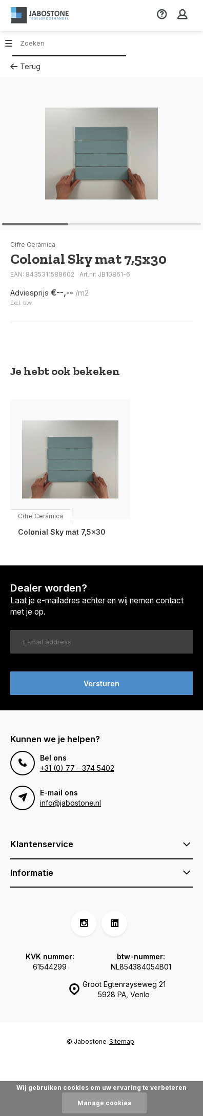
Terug (25, 66)
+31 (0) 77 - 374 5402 (77, 768)
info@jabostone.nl (70, 802)
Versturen (101, 683)
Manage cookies (104, 1103)
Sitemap (121, 1041)
